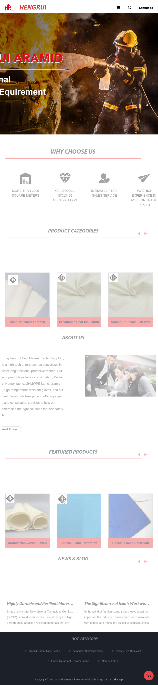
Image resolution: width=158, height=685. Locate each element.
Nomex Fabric (111, 660)
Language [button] (146, 7)
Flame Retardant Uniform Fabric (71, 660)
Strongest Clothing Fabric (89, 650)
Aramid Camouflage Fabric (45, 650)
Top (148, 675)
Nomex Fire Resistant (129, 650)
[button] (118, 7)
